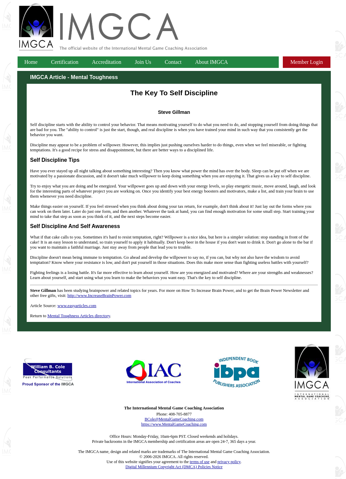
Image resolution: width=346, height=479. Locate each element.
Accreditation (106, 62)
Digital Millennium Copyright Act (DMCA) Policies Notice (173, 466)
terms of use (200, 461)
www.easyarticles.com (76, 305)
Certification (64, 62)
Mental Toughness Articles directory (78, 315)
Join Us (143, 62)
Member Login (306, 62)
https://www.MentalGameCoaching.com (174, 424)
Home (31, 62)
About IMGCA (211, 62)
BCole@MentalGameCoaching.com (174, 419)
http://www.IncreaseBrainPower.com (99, 295)
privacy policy (229, 461)
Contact (173, 62)
